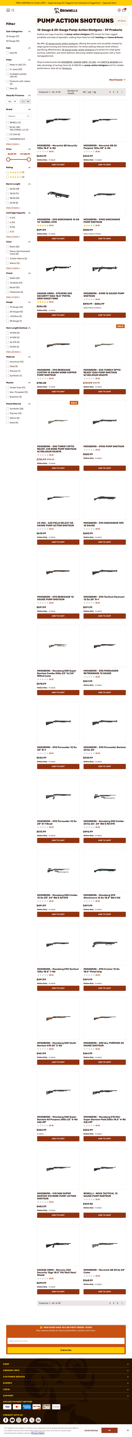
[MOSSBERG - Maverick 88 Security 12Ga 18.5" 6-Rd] (58, 121)
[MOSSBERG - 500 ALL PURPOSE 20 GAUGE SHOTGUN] (105, 1023)
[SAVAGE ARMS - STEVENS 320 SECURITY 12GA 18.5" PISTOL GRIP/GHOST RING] (58, 268)
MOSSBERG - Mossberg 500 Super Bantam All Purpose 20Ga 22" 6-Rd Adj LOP (57, 1125)
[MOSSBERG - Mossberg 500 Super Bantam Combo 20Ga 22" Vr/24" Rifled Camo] (58, 646)
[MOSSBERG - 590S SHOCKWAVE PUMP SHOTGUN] (105, 195)
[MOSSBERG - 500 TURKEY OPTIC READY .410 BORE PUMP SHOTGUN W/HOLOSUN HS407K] (58, 421)
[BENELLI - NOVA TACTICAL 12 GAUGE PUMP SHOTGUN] (105, 1174)
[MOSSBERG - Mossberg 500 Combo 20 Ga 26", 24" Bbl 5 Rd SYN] (105, 796)
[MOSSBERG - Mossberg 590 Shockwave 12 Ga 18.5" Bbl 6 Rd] (105, 873)
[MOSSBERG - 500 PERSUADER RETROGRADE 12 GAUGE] (105, 646)
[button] (8, 10)
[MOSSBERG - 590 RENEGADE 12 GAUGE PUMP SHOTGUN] (58, 572)
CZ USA (92, 62)
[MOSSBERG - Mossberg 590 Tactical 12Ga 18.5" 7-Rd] (58, 949)
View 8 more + (13, 207)
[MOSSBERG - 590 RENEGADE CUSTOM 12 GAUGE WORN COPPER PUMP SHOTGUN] (58, 345)
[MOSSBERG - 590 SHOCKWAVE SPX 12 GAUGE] (105, 498)
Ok (110, 1431)
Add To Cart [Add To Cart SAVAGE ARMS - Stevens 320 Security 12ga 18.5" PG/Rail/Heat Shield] (58, 1297)
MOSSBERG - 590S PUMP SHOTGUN (99, 447)
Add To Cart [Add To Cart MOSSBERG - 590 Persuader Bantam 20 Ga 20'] (104, 766)
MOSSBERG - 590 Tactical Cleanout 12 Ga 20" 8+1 (100, 598)
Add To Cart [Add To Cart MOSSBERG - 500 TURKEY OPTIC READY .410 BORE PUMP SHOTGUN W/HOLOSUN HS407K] (58, 468)
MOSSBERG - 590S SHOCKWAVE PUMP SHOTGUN (104, 220)
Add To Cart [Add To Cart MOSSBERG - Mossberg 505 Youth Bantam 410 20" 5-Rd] (58, 1067)
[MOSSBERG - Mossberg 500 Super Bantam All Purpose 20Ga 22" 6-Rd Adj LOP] (58, 1097)
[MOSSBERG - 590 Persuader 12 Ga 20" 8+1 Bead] (58, 796)
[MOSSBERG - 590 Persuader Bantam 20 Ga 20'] (105, 722)
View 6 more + (13, 268)
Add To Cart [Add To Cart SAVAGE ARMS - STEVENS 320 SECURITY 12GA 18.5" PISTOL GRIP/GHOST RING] (58, 315)
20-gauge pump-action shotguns (78, 50)
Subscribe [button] (66, 1355)
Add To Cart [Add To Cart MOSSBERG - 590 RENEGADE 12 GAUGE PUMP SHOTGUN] (58, 616)
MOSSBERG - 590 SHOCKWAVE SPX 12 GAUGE (103, 524)
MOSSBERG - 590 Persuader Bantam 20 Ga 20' (101, 748)
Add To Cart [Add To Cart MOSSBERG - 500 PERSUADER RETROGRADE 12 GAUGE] (104, 692)
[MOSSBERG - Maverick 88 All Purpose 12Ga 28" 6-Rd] (105, 121)
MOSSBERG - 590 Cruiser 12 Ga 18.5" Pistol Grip (103, 975)
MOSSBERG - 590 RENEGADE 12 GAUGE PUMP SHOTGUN (57, 598)
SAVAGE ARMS (80, 62)
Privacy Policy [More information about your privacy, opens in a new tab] (38, 1433)
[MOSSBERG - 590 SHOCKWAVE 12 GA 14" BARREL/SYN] (58, 195)
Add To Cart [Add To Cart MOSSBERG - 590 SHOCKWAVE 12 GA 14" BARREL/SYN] (58, 239)
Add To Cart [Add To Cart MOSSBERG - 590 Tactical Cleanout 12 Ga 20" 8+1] (104, 616)
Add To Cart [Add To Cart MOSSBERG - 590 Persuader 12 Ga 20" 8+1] (58, 766)
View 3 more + (13, 297)
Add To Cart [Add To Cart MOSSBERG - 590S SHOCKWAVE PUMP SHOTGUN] (104, 239)
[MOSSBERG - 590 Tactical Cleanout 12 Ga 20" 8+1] (105, 572)
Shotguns (67, 68)
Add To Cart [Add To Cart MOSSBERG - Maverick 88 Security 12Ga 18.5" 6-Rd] (58, 165)
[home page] (66, 11)
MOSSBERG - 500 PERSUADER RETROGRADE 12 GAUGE (103, 672)
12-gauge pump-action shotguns (62, 43)
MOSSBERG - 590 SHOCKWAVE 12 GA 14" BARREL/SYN (58, 220)
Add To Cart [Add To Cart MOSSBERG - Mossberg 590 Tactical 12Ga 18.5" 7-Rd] (58, 993)
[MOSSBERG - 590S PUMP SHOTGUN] (105, 421)
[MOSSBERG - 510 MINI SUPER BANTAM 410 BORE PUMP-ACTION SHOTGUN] (58, 1174)
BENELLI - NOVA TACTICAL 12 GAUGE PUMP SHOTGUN (102, 1199)
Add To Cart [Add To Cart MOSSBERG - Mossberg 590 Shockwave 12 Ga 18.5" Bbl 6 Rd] (104, 919)
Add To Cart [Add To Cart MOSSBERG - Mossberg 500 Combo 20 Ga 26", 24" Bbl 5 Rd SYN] (104, 843)
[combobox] (12, 101)
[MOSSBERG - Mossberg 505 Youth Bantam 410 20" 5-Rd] (58, 1023)
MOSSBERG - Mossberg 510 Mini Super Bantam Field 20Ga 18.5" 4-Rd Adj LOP (104, 1125)
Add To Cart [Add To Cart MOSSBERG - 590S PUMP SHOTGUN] (104, 468)
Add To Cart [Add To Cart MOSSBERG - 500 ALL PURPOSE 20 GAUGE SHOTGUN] (104, 1067)
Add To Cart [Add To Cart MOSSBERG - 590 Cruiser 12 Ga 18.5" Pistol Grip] (104, 993)
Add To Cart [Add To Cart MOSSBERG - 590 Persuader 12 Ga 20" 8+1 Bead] (58, 843)
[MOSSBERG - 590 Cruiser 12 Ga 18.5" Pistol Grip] (105, 949)
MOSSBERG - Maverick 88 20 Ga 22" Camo (104, 1276)
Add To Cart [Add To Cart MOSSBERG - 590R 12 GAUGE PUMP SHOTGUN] (104, 315)
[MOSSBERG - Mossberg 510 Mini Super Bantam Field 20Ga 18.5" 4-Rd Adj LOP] (105, 1097)
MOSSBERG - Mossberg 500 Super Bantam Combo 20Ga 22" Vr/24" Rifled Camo (57, 673)
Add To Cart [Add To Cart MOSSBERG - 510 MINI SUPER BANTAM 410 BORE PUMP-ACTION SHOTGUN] (58, 1220)
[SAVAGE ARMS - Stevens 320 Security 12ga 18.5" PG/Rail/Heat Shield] (58, 1250)
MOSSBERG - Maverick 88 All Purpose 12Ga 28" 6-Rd (102, 146)
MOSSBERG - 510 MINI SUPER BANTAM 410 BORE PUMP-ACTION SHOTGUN (55, 1201)
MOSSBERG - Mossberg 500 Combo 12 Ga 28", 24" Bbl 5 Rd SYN (56, 900)
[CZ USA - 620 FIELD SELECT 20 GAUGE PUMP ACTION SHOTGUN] (58, 498)
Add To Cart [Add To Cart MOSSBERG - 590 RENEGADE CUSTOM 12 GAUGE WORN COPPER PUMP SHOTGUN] (58, 392)
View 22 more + (13, 351)
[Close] (128, 1430)
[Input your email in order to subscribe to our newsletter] (66, 1346)
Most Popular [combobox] (116, 79)
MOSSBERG (66, 62)
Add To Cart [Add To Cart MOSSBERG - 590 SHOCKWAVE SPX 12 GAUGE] (104, 542)
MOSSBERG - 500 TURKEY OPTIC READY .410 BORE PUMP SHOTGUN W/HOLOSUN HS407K (58, 449)
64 (89, 92)
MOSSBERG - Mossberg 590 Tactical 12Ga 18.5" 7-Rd (54, 975)
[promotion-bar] (66, 3)
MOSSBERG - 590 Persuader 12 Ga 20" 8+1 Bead (57, 822)
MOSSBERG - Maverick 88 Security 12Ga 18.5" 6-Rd (53, 146)
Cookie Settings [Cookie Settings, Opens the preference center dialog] (90, 1431)
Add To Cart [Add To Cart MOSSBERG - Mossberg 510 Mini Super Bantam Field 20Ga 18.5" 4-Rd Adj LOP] (104, 1144)
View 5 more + (13, 236)
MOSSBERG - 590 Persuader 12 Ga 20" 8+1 (57, 748)
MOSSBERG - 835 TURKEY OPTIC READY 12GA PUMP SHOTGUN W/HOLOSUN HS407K (104, 372)
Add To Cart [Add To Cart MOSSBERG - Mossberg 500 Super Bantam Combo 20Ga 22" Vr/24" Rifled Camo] (58, 692)
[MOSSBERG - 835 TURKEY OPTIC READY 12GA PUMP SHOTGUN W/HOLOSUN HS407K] (105, 345)
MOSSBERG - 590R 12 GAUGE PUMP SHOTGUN (102, 294)
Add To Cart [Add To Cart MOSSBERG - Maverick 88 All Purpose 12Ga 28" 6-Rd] (104, 165)
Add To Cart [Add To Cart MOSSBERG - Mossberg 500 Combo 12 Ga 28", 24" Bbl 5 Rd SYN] (58, 919)
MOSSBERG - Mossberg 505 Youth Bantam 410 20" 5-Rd (55, 1049)
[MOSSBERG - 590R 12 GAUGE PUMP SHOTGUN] (105, 268)
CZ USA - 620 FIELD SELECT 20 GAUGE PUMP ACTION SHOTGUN (57, 524)
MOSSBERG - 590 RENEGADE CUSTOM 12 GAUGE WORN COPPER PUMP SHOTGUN (55, 372)
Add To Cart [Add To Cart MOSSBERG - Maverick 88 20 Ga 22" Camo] (104, 1297)
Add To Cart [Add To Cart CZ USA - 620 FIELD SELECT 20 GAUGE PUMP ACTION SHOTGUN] (58, 542)
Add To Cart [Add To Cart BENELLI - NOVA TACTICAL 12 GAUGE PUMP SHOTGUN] (104, 1220)
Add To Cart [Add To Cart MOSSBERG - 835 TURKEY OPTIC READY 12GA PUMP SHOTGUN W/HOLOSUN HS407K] (104, 392)
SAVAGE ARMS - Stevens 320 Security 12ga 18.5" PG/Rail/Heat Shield (55, 1278)
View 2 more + (13, 144)
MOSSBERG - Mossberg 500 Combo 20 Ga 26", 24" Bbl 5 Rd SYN (103, 824)
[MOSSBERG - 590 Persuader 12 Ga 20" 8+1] (58, 722)
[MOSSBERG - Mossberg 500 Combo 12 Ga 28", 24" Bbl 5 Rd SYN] (58, 873)
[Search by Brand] (18, 116)
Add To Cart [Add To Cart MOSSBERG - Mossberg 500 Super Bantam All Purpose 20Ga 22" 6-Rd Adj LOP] (58, 1144)
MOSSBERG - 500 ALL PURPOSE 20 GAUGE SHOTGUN (104, 1049)
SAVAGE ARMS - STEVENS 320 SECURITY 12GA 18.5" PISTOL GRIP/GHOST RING (56, 296)
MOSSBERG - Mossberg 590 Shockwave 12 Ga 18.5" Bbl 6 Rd (104, 899)
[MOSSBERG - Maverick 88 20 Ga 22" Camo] (105, 1250)
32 (84, 92)
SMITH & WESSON (109, 62)
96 (95, 92)
